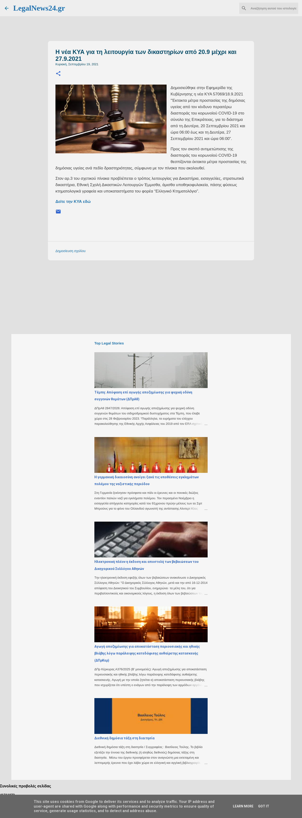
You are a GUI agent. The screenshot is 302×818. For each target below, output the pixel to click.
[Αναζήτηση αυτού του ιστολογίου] (273, 8)
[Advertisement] (160, 296)
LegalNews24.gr (39, 8)
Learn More (243, 806)
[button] (58, 74)
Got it (263, 806)
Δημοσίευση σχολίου (70, 251)
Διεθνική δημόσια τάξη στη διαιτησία (124, 738)
